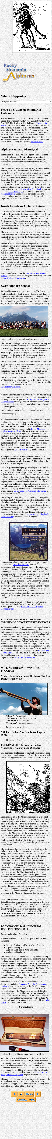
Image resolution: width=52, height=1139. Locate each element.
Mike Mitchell (37, 142)
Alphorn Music (20, 450)
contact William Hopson (25, 657)
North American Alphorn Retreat (23, 206)
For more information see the (13, 273)
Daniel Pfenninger (15, 191)
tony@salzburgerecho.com (14, 278)
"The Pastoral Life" (21, 565)
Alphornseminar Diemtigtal (19, 149)
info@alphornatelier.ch (10, 387)
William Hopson (8, 194)
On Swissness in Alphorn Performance (30, 491)
